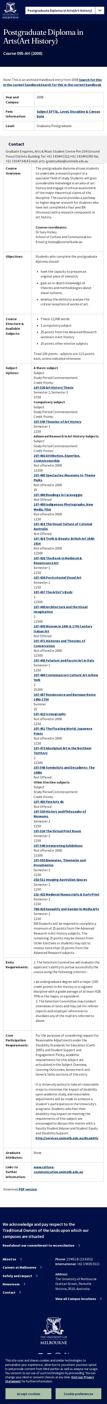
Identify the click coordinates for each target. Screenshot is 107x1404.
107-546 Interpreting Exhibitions (58, 845)
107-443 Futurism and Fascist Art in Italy (64, 660)
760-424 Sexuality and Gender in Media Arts (66, 909)
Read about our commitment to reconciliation (38, 1245)
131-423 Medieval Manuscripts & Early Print (66, 894)
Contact (9, 1292)
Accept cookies (28, 1394)
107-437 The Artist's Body (53, 592)
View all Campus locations (75, 1298)
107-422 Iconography (50, 714)
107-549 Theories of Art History (57, 421)
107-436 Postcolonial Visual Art (57, 577)
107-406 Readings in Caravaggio (58, 495)
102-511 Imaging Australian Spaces (60, 879)
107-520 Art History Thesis (54, 387)
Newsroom (11, 1284)
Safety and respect (17, 1276)
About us (9, 1259)
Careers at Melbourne (19, 1267)
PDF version (28, 1189)
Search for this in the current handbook (71, 84)
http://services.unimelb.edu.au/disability (67, 1138)
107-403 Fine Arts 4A (49, 801)
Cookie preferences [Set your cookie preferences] (78, 1394)
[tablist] (64, 10)
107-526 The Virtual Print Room (57, 831)
